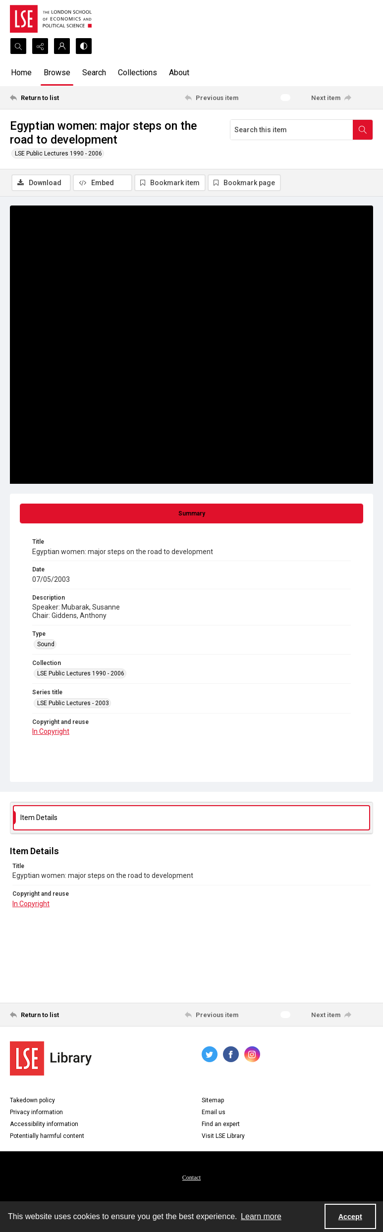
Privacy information (36, 1112)
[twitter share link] (210, 1055)
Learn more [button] (261, 1216)
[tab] (191, 514)
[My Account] (62, 46)
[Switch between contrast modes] (84, 46)
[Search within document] (363, 130)
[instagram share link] (252, 1055)
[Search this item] (291, 130)
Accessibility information (44, 1124)
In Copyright (50, 732)
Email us (213, 1112)
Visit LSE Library (223, 1136)
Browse (57, 72)
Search (94, 72)
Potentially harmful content (47, 1136)
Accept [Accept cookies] (350, 1217)
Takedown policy (32, 1100)
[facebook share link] (231, 1055)
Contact (191, 1178)
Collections (137, 72)
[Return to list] (57, 97)
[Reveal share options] (40, 46)
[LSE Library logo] (51, 1059)
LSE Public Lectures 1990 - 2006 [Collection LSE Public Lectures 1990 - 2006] (80, 674)
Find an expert (221, 1124)
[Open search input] (18, 46)
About (179, 72)
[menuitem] (191, 1177)
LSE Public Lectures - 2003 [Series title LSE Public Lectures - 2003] (73, 703)
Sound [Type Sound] (46, 644)
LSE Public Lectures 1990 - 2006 (58, 153)
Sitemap (213, 1100)
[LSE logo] (51, 19)
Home (21, 72)
